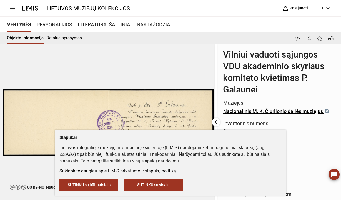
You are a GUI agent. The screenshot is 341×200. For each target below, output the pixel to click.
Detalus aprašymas (64, 37)
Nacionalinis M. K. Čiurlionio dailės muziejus (195, 88)
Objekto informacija (25, 37)
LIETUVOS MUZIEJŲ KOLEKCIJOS (88, 8)
